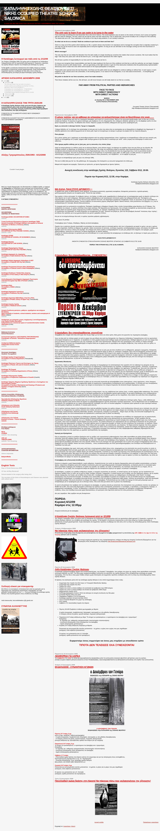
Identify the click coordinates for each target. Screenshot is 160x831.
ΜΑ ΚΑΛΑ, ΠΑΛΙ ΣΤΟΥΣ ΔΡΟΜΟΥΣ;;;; (73, 189)
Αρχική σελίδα (98, 822)
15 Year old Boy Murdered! (10, 471)
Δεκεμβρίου (8, 82)
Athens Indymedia (7, 453)
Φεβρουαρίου (9, 94)
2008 (5, 97)
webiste (3, 282)
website (3, 226)
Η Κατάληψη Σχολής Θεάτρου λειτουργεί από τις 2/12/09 (82, 516)
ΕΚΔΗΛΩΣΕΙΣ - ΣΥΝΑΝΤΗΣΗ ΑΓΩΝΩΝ (74, 667)
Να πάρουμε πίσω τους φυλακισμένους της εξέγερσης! (82, 530)
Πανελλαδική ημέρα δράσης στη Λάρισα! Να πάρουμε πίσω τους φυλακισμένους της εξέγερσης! (103, 781)
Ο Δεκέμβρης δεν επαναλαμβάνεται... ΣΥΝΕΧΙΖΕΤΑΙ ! (81, 255)
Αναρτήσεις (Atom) (69, 826)
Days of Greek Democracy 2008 (11, 468)
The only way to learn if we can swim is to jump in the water (84, 32)
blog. (22, 592)
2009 (5, 81)
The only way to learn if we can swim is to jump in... (17, 84)
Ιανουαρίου (8, 95)
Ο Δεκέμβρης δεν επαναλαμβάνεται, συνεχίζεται (78, 332)
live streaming (12, 435)
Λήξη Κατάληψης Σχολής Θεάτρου (72, 569)
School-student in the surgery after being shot (16, 474)
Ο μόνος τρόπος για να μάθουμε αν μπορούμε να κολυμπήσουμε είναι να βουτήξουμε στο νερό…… (104, 117)
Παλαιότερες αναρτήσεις (151, 822)
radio (9, 232)
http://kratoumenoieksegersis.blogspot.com (121, 541)
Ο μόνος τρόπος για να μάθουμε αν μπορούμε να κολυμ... (19, 86)
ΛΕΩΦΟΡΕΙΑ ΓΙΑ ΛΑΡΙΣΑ (67, 656)
